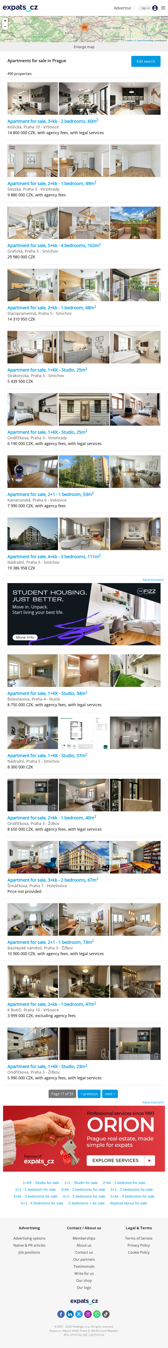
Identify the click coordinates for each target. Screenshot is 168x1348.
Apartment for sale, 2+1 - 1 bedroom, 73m (50, 942)
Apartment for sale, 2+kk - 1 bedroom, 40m (51, 818)
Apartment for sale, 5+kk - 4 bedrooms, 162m (54, 245)
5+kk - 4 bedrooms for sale (132, 1196)
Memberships (84, 1238)
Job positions (29, 1252)
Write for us (84, 1273)
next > (110, 1093)
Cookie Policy (139, 1252)
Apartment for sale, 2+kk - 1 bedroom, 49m (51, 183)
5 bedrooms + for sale (87, 1203)
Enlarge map (84, 46)
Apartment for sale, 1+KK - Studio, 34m (47, 693)
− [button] (5, 26)
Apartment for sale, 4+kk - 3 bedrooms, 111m (54, 557)
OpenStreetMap (145, 40)
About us (84, 1245)
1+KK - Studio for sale (41, 1183)
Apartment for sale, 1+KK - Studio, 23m (47, 1066)
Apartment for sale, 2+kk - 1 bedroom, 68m (51, 308)
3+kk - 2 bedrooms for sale (83, 1189)
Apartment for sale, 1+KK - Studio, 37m (47, 756)
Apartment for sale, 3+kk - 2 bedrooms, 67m (52, 880)
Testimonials (84, 1266)
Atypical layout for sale (128, 1203)
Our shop (84, 1280)
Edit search (146, 61)
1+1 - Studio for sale (81, 1183)
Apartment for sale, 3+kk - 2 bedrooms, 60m (52, 121)
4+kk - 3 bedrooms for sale (35, 1196)
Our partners (84, 1259)
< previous (89, 1093)
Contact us (84, 1252)
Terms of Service (138, 1238)
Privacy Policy (139, 1245)
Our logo (84, 1287)
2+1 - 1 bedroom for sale (35, 1189)
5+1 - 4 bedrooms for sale (42, 1203)
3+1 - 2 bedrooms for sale (131, 1189)
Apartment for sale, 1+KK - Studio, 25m (47, 370)
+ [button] (5, 21)
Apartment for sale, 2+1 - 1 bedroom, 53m (50, 494)
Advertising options (29, 1238)
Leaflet (128, 40)
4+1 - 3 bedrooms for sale (84, 1196)
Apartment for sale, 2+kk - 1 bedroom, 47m (51, 1004)
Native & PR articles (29, 1245)
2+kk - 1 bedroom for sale (124, 1183)
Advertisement (153, 580)
